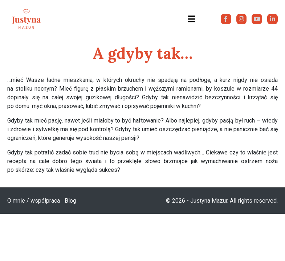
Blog (70, 200)
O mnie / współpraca (33, 200)
